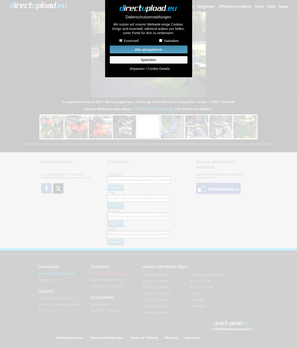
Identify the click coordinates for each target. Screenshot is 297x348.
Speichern (148, 60)
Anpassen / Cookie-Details (149, 69)
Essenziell (131, 41)
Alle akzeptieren (148, 49)
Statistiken (171, 41)
